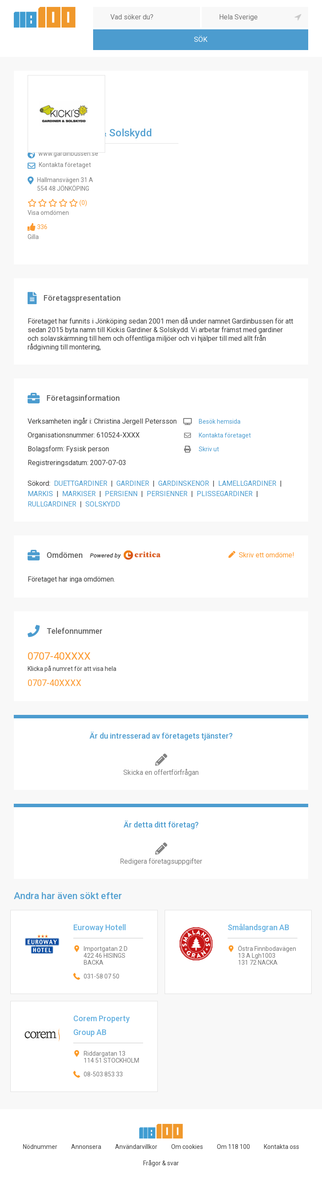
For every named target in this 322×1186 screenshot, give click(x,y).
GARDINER (132, 483)
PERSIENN (121, 494)
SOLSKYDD (102, 504)
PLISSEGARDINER (225, 494)
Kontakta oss (281, 1146)
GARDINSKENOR (183, 483)
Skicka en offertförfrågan (161, 772)
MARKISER (79, 494)
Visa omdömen (48, 212)
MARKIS (40, 494)
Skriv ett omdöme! (266, 555)
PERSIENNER (167, 494)
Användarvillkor (136, 1146)
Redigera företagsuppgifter (161, 861)
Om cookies (187, 1146)
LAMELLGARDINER (247, 483)
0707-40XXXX (59, 656)
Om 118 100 (233, 1146)
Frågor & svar (161, 1163)
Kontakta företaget (65, 164)
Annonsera (86, 1146)
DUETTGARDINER (80, 483)
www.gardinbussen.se (68, 153)
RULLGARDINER (52, 504)
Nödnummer (40, 1146)
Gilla (33, 236)
